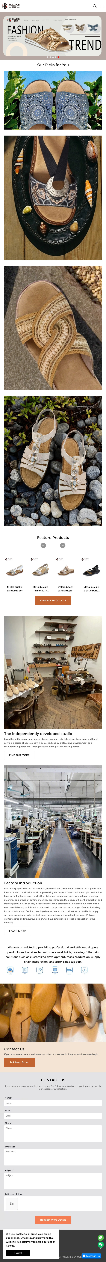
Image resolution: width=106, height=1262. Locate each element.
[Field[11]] (53, 1116)
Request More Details (53, 1219)
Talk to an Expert (20, 1062)
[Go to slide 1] (47, 57)
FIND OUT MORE (19, 755)
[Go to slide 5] (58, 57)
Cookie (19, 1234)
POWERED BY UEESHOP (75, 1257)
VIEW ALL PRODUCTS (53, 600)
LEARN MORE (17, 931)
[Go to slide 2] (50, 57)
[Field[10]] (53, 1103)
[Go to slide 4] (55, 57)
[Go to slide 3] (53, 57)
